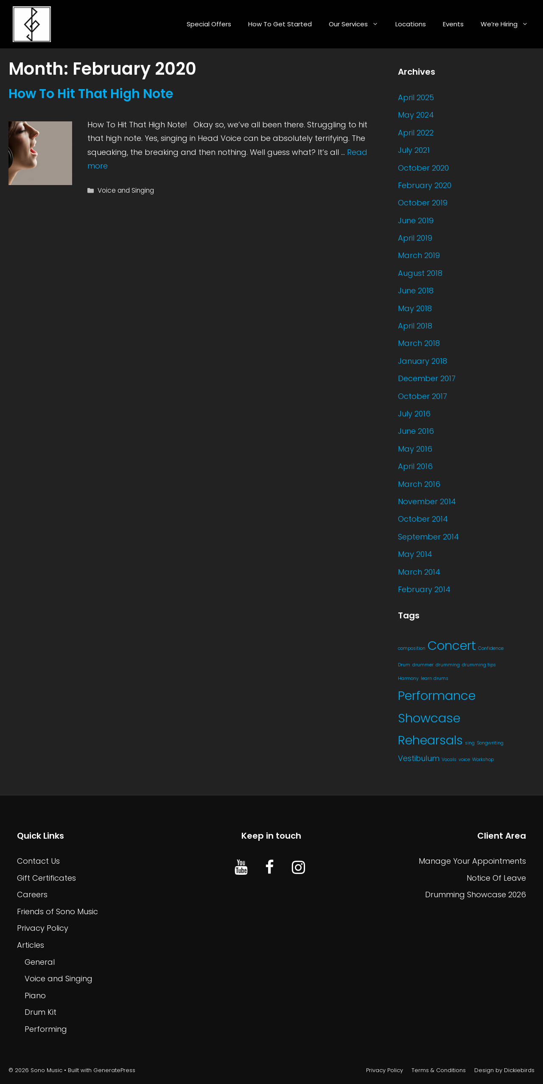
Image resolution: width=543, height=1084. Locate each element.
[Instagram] (298, 868)
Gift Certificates (46, 878)
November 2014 (427, 501)
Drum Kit (40, 1012)
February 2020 (424, 185)
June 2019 (416, 220)
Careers (32, 894)
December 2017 (427, 378)
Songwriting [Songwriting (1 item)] (490, 743)
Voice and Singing (126, 190)
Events (453, 24)
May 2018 (415, 308)
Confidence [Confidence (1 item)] (491, 648)
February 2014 (424, 589)
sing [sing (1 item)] (470, 743)
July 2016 (414, 413)
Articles (30, 945)
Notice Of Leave (496, 878)
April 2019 (415, 238)
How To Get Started (280, 24)
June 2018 (416, 290)
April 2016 (415, 466)
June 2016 (416, 431)
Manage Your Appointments (472, 861)
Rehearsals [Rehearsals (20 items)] (430, 740)
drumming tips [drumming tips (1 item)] (479, 665)
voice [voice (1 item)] (464, 759)
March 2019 (419, 255)
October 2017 (422, 396)
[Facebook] (269, 868)
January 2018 (422, 361)
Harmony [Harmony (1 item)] (408, 678)
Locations (410, 24)
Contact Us (38, 861)
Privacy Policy (42, 928)
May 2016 (415, 449)
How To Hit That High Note (90, 94)
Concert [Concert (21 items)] (452, 645)
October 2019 (423, 202)
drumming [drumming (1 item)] (448, 665)
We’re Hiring (509, 24)
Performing (46, 1029)
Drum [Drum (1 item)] (404, 665)
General (40, 962)
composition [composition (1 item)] (411, 648)
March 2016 (419, 484)
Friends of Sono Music (57, 911)
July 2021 (414, 150)
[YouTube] (241, 868)
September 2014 (428, 536)
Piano (35, 995)
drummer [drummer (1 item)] (423, 665)
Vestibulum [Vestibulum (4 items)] (418, 758)
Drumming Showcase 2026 (475, 894)
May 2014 (415, 554)
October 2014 (423, 519)
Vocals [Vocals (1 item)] (449, 759)
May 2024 (416, 115)
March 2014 (419, 572)
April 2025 (416, 97)
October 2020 (423, 168)
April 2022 (416, 132)
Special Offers (209, 24)
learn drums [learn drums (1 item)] (434, 678)
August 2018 (420, 273)
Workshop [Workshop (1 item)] (483, 759)
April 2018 (415, 325)
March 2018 (419, 343)
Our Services (358, 24)
